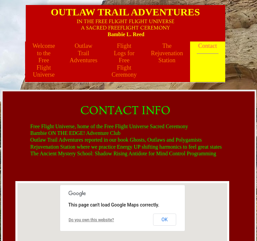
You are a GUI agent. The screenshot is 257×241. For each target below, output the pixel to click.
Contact (207, 46)
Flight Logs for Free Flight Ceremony (124, 60)
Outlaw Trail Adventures (83, 53)
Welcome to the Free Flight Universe (43, 60)
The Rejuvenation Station (167, 53)
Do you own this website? (91, 220)
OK (165, 219)
